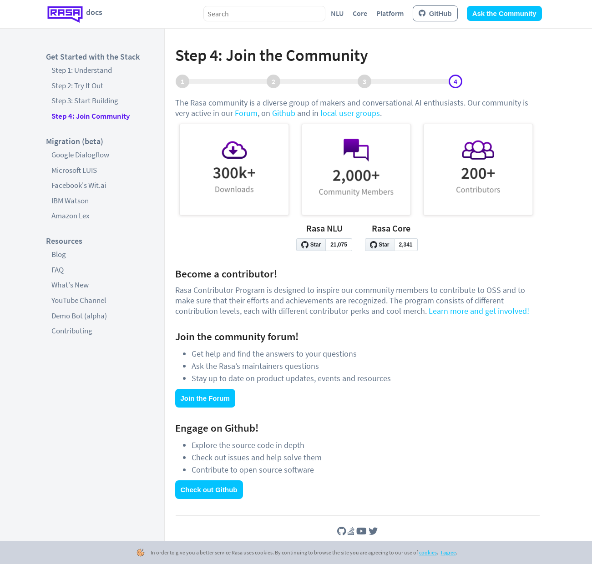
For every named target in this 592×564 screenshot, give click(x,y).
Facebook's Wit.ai (78, 185)
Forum (246, 113)
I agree (448, 552)
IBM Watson (70, 201)
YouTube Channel (78, 300)
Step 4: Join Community (90, 116)
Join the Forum (205, 398)
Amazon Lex (70, 216)
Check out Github (209, 490)
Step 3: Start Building (84, 101)
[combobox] (264, 13)
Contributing (71, 331)
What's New (70, 285)
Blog (58, 254)
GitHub (435, 13)
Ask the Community (504, 13)
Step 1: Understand (81, 70)
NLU (337, 13)
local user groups (350, 113)
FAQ (57, 270)
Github (283, 113)
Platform (390, 13)
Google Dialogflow (80, 155)
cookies (428, 552)
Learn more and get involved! (479, 311)
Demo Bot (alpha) (79, 316)
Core (360, 13)
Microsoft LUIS (74, 170)
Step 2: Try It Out (77, 86)
